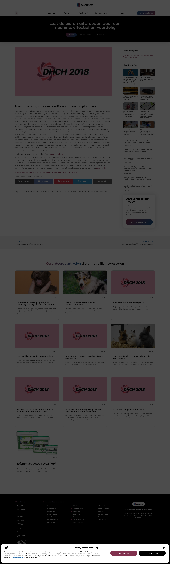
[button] (164, 548)
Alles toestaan (124, 553)
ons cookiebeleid (17, 557)
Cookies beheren (152, 553)
